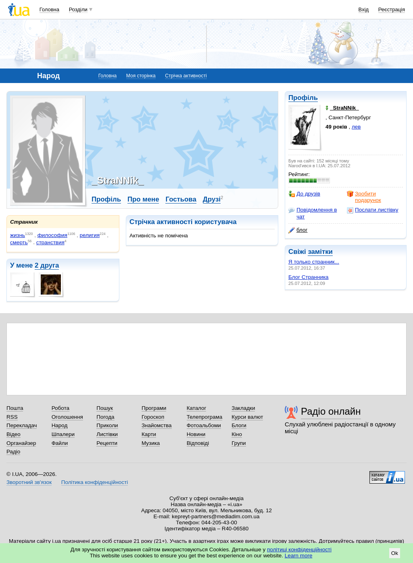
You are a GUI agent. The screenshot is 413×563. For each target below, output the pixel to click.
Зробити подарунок (364, 197)
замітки (320, 252)
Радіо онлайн (331, 411)
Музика (151, 443)
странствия (50, 242)
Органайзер (21, 443)
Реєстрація (391, 9)
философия (52, 235)
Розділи (78, 9)
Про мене (143, 199)
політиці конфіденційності (299, 549)
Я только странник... (313, 262)
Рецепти (106, 443)
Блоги (239, 425)
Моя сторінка (141, 76)
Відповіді (198, 443)
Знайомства (157, 425)
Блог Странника (308, 277)
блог (297, 230)
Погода (105, 417)
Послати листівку (372, 210)
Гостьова (180, 199)
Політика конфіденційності (94, 482)
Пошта (14, 408)
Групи (239, 443)
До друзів (304, 194)
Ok (394, 553)
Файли (60, 443)
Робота (60, 408)
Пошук (104, 408)
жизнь (17, 235)
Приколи (107, 425)
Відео (13, 434)
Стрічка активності (185, 76)
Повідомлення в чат (312, 213)
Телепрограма (205, 417)
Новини (196, 434)
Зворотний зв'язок (29, 482)
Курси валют (247, 417)
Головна (49, 9)
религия (90, 235)
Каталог (196, 408)
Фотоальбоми (204, 425)
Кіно (237, 434)
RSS (12, 417)
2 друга (47, 265)
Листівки (107, 434)
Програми (154, 408)
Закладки (243, 408)
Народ (60, 425)
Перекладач (21, 425)
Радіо (13, 452)
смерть (19, 242)
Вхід (364, 9)
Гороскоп (153, 417)
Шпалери (63, 434)
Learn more (299, 556)
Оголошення (67, 417)
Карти (149, 434)
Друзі (212, 199)
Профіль (303, 98)
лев (356, 127)
